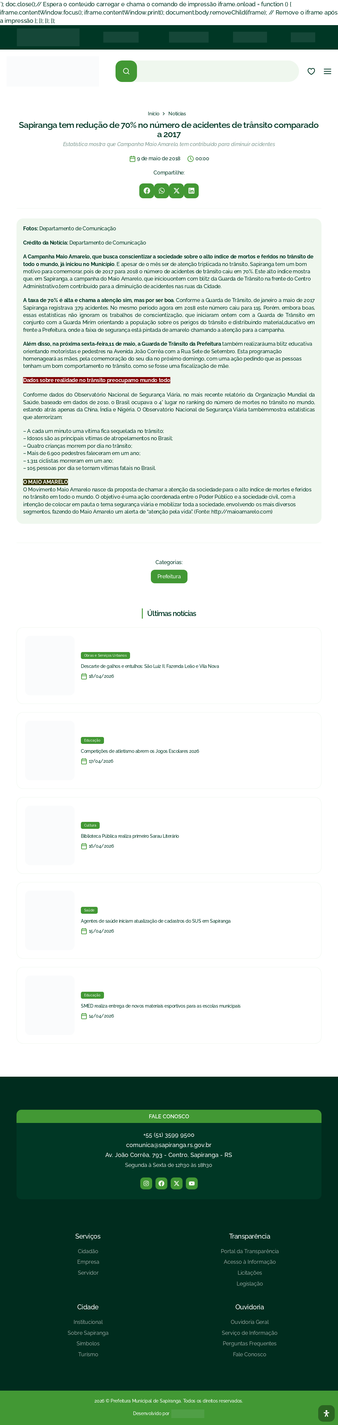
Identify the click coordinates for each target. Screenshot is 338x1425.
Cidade (88, 1307)
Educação (92, 740)
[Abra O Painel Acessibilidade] (326, 1413)
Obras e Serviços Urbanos (105, 655)
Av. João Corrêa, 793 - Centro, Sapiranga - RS (168, 1154)
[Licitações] (250, 1275)
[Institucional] (88, 1324)
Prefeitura (169, 576)
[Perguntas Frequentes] (249, 1346)
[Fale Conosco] (249, 1357)
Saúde (89, 910)
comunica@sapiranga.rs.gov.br (169, 1144)
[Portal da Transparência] (250, 1254)
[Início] (153, 113)
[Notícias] (177, 113)
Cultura (90, 825)
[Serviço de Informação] (249, 1335)
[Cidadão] (88, 1254)
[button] (146, 190)
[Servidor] (88, 1275)
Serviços (87, 1236)
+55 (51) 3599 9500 (168, 1134)
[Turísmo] (88, 1357)
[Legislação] (250, 1286)
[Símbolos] (88, 1346)
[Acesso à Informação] (250, 1264)
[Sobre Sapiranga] (88, 1335)
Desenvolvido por (151, 1413)
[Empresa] (88, 1264)
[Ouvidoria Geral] (249, 1324)
